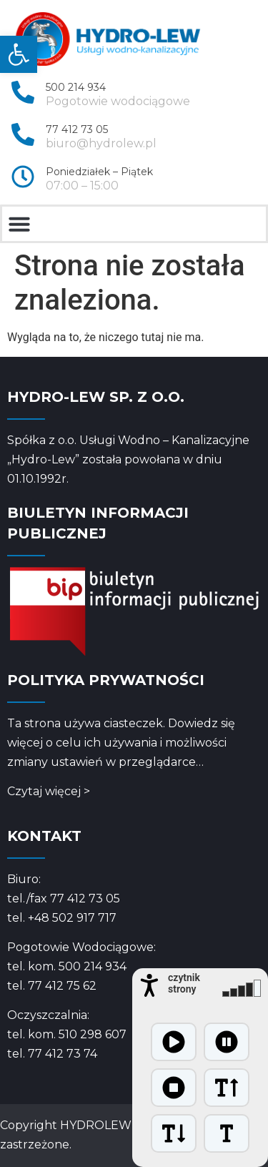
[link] (18, 54)
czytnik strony (184, 983)
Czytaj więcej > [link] (48, 791)
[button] (19, 224)
